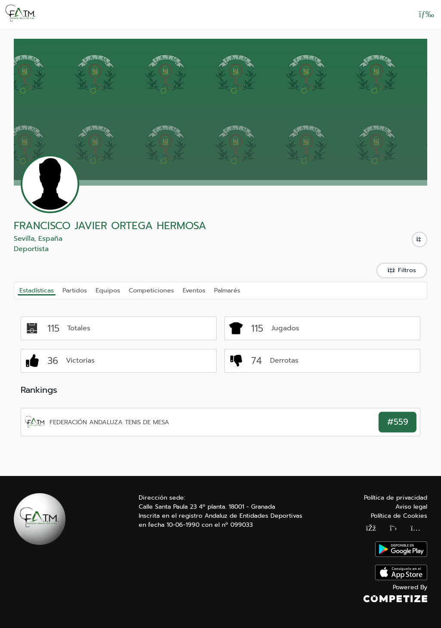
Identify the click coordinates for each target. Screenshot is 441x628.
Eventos (194, 290)
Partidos (74, 290)
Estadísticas (36, 290)
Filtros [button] (402, 270)
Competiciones (151, 290)
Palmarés (227, 290)
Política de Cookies (399, 515)
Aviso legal (411, 506)
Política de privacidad (395, 497)
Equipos (108, 290)
